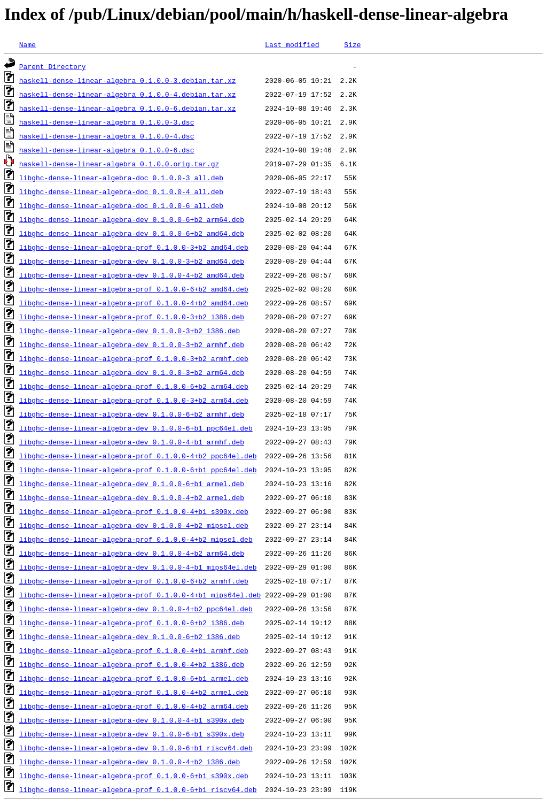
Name (27, 44)
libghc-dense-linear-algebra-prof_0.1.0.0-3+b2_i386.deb (131, 316)
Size (352, 44)
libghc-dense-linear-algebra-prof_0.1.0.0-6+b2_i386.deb (131, 622)
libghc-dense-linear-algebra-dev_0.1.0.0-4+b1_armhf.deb (131, 442)
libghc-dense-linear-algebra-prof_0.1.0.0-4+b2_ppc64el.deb (138, 455)
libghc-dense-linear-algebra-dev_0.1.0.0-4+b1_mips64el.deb (138, 567)
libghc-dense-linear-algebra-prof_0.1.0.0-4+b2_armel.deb (133, 692)
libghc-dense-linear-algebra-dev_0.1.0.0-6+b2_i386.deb (129, 636)
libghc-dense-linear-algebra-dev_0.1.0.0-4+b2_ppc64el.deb (136, 608)
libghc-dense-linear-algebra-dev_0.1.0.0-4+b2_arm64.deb (131, 553)
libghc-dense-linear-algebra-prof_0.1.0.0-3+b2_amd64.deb (133, 247)
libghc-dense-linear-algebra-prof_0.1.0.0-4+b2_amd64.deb (133, 303)
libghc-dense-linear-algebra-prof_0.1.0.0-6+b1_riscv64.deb (138, 789)
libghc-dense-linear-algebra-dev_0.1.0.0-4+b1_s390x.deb (131, 720)
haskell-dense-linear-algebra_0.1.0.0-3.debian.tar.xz (127, 80)
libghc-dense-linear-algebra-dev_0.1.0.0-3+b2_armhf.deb (131, 344)
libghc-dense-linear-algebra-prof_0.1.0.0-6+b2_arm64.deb (133, 386)
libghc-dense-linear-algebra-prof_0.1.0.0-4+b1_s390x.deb (133, 511)
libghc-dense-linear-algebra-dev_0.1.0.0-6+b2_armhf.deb (131, 414)
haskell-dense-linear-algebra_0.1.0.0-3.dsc (106, 122)
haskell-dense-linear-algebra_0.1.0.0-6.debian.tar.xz (127, 108)
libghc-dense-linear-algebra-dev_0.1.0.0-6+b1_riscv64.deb (136, 748)
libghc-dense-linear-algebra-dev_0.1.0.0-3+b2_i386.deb (129, 330)
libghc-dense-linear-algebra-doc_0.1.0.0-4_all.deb (121, 191)
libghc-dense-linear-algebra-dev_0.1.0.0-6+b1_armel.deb (131, 483)
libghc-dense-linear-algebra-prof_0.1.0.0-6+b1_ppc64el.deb (138, 469)
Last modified (292, 44)
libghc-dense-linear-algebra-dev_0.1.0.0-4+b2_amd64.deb (131, 275)
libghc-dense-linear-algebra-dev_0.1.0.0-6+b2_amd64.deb (131, 233)
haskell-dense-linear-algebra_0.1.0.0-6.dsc (106, 150)
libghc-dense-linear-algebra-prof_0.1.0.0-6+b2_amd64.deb (133, 289)
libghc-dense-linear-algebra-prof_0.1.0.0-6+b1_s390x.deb (133, 775)
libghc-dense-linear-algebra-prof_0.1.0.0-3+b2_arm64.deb (133, 400)
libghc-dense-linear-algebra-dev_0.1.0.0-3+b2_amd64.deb (131, 261)
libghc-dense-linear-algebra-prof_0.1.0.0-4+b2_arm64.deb (133, 706)
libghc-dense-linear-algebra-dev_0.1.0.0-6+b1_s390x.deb (131, 734)
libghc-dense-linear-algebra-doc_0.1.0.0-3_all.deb (121, 177)
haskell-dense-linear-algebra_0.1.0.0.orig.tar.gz (119, 163)
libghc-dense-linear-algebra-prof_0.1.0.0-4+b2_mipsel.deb (136, 539)
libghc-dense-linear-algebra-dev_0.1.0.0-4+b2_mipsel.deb (133, 525)
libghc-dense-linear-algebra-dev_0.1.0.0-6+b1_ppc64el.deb (136, 428)
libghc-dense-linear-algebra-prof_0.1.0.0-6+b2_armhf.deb (133, 581)
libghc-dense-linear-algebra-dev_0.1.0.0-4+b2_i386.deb (129, 761)
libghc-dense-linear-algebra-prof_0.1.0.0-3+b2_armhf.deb (133, 358)
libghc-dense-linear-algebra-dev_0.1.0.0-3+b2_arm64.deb (131, 372)
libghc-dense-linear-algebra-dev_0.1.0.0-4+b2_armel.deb (131, 497)
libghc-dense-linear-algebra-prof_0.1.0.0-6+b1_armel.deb (133, 678)
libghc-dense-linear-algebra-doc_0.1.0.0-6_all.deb (121, 205)
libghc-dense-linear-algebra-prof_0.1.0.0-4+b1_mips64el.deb (140, 595)
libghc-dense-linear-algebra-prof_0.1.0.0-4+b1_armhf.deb (133, 650)
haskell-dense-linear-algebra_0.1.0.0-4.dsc (106, 136)
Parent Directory (52, 66)
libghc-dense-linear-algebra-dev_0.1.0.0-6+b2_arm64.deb (131, 219)
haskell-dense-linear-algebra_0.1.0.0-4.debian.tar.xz (127, 94)
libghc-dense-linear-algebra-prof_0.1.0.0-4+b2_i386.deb (131, 664)
